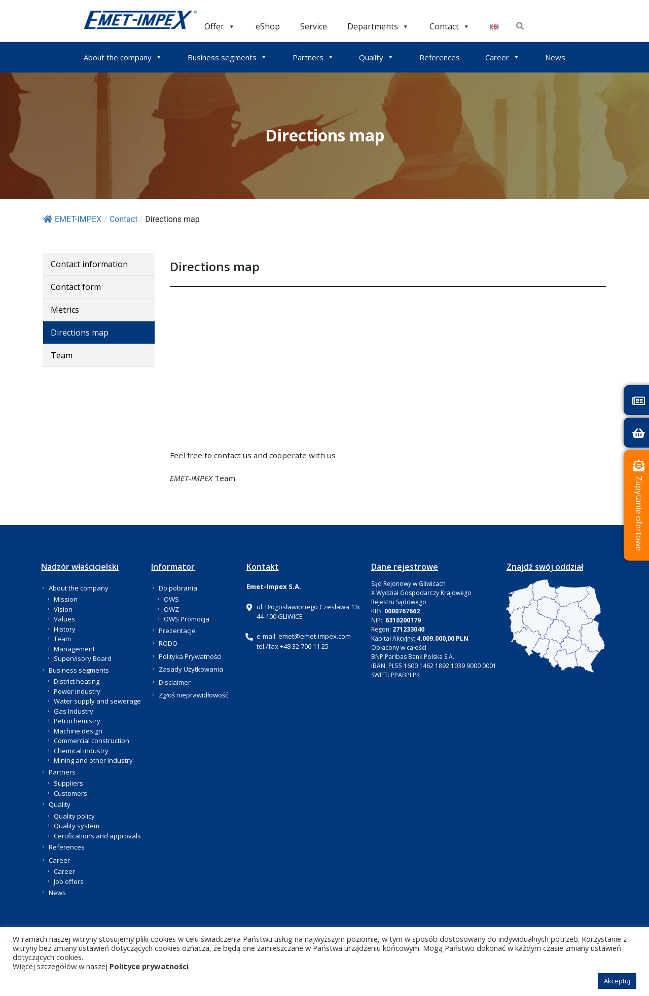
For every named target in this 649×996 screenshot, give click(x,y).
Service (313, 26)
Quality (376, 57)
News (555, 57)
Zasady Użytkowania (191, 669)
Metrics (65, 309)
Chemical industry (81, 750)
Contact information (89, 264)
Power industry (77, 691)
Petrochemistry (77, 720)
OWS (171, 599)
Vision (63, 609)
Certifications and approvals (97, 835)
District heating (76, 681)
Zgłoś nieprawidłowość (193, 694)
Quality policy (74, 816)
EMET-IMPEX (72, 219)
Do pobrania (178, 588)
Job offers (69, 881)
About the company (123, 57)
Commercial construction (91, 740)
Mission (66, 599)
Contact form (76, 286)
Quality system (76, 825)
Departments (378, 26)
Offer (219, 26)
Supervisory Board (83, 658)
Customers (70, 793)
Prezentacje (177, 630)
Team (62, 355)
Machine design (78, 730)
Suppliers (68, 783)
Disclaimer (175, 682)
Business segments (227, 57)
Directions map (80, 332)
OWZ (171, 609)
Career (502, 57)
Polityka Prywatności (190, 656)
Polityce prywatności (149, 966)
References (439, 57)
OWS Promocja (186, 618)
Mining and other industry (93, 760)
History (65, 629)
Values (64, 618)
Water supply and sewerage (97, 701)
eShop (268, 26)
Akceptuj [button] (617, 980)
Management (74, 648)
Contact (449, 26)
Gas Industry (73, 711)
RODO (168, 643)
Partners (313, 57)
